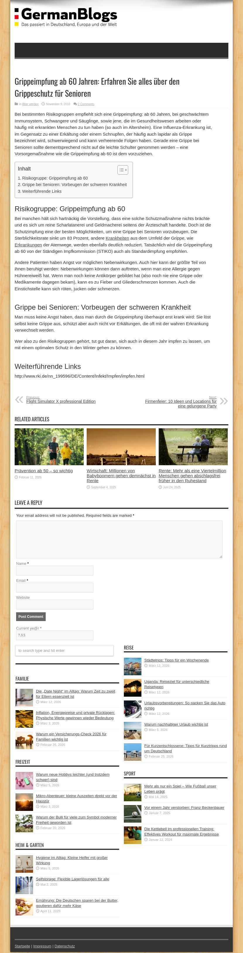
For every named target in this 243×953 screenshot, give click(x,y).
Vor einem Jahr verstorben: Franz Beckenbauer (184, 808)
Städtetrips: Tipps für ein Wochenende (176, 661)
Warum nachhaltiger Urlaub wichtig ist (176, 725)
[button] (120, 170)
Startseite (23, 947)
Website (23, 598)
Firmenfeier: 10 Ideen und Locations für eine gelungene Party (181, 401)
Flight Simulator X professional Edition (62, 399)
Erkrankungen (28, 244)
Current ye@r (29, 629)
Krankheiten (117, 238)
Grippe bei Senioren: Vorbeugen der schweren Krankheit (74, 184)
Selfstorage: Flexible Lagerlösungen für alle (72, 880)
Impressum (43, 947)
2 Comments (86, 104)
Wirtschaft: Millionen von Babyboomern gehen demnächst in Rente (121, 475)
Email (21, 581)
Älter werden (30, 104)
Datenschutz (66, 947)
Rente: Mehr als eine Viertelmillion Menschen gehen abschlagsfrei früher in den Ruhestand (192, 475)
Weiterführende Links (41, 191)
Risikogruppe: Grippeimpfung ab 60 (55, 178)
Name (21, 564)
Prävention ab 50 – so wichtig (44, 470)
